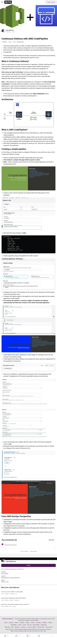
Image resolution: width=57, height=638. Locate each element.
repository (6, 195)
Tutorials (11, 622)
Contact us (23, 627)
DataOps (45, 622)
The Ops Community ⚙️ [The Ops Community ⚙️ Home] (8, 618)
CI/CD (24, 624)
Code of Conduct (24, 551)
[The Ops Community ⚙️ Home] (8, 2)
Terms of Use (49, 627)
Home (5, 622)
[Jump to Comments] (17, 635)
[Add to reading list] (29, 635)
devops (4, 42)
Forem (11, 629)
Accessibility (13, 624)
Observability (36, 624)
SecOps (33, 622)
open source (19, 629)
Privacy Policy (41, 627)
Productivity (44, 624)
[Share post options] (52, 635)
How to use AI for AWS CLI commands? (28, 593)
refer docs (39, 158)
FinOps (50, 622)
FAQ (12, 627)
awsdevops (20, 42)
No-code (29, 624)
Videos (16, 622)
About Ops (7, 627)
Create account (51, 2)
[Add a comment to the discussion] (29, 545)
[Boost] (39, 635)
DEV (34, 629)
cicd (14, 42)
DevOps (27, 622)
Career (19, 624)
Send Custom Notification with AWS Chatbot (28, 599)
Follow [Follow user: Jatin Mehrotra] (28, 565)
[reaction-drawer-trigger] (6, 635)
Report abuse (33, 551)
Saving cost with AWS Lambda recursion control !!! (28, 605)
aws (9, 42)
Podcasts (22, 622)
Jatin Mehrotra (10, 30)
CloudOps (38, 622)
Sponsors (17, 627)
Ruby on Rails (23, 631)
